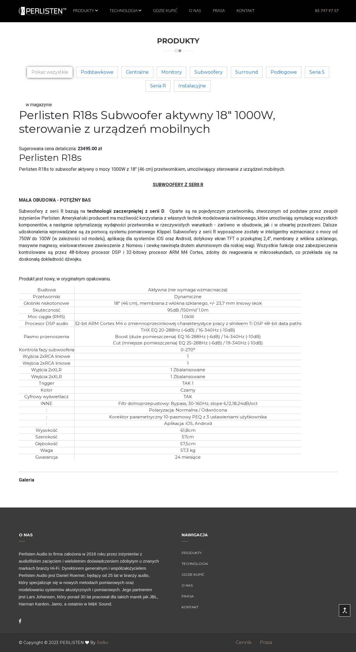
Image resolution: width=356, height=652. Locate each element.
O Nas (195, 10)
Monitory (171, 72)
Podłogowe (284, 72)
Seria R (158, 86)
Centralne (137, 72)
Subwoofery (208, 72)
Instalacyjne (192, 86)
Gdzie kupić (165, 10)
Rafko (102, 642)
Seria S (317, 72)
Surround (246, 72)
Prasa (219, 10)
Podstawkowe (97, 72)
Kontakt (246, 10)
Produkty (84, 10)
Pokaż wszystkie (49, 72)
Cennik (247, 642)
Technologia (124, 10)
